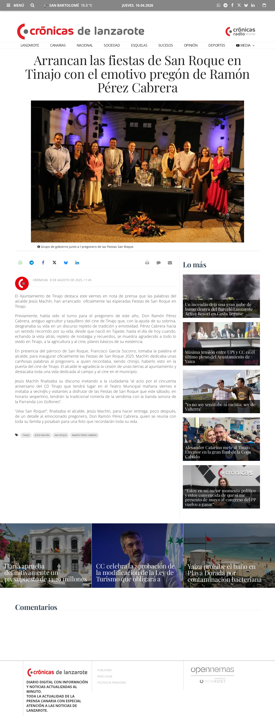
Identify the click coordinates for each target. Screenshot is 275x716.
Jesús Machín (42, 435)
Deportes (216, 45)
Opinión (191, 45)
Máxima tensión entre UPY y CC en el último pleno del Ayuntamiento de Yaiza (220, 356)
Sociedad (112, 45)
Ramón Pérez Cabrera (84, 435)
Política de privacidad (111, 682)
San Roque (61, 435)
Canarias (58, 45)
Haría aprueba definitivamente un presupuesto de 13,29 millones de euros (45, 576)
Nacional (85, 45)
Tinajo (26, 435)
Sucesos (165, 45)
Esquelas (139, 45)
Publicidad (104, 670)
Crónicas (40, 280)
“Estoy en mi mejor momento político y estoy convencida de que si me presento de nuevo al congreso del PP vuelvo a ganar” (220, 497)
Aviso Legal (105, 676)
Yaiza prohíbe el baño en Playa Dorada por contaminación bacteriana (225, 572)
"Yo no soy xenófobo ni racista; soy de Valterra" (220, 406)
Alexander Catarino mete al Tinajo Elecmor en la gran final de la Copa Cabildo (218, 451)
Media (245, 45)
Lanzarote (30, 45)
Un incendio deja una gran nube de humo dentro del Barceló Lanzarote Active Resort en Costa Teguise (218, 308)
